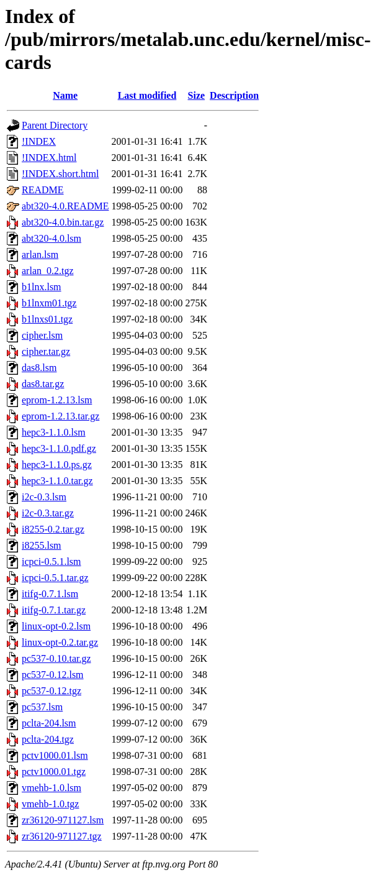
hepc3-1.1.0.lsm (54, 432)
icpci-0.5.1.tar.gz (55, 577)
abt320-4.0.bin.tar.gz (63, 222)
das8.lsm (39, 367)
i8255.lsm (41, 545)
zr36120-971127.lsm (63, 820)
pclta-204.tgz (48, 739)
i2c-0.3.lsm (44, 497)
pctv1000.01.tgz (54, 771)
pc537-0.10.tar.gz (56, 658)
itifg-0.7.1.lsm (50, 594)
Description (234, 95)
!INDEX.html (49, 157)
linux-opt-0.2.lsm (56, 626)
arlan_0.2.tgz (48, 270)
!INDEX (39, 141)
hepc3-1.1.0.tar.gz (57, 480)
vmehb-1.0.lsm (51, 787)
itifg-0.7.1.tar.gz (54, 610)
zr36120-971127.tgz (62, 836)
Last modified (147, 95)
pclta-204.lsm (49, 723)
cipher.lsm (42, 335)
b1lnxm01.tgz (49, 303)
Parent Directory (54, 125)
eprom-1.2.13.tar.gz (60, 416)
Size (196, 95)
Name (65, 95)
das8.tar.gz (43, 383)
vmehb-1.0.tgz (50, 804)
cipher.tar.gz (46, 351)
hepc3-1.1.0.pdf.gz (59, 448)
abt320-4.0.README (65, 206)
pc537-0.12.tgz (51, 690)
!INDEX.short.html (60, 173)
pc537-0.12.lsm (53, 674)
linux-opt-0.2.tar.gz (60, 642)
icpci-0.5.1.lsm (51, 561)
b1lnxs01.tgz (47, 319)
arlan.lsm (40, 254)
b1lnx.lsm (41, 287)
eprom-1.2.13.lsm (57, 400)
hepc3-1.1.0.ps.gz (57, 464)
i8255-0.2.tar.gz (53, 529)
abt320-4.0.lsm (51, 238)
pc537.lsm (42, 707)
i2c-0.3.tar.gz (48, 513)
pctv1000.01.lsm (55, 755)
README (43, 190)
